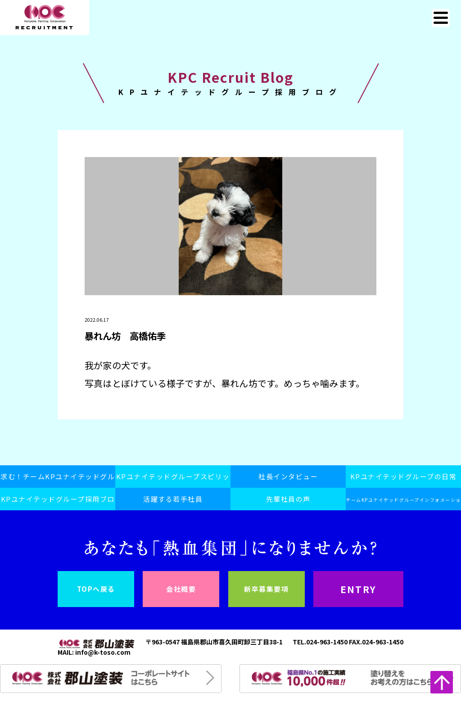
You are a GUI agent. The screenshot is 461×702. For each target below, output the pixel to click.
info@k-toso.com (103, 652)
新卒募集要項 (266, 589)
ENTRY (358, 589)
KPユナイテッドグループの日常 (403, 476)
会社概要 (181, 589)
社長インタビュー (288, 476)
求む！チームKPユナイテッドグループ (57, 480)
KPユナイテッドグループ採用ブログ (58, 502)
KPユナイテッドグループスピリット (173, 480)
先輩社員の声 (288, 499)
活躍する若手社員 (173, 499)
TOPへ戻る (96, 589)
